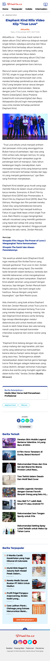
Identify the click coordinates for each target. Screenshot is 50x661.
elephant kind (10, 405)
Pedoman (30, 648)
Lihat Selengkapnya (25, 620)
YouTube (37, 643)
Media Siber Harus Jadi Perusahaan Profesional (22, 394)
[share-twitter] (23, 420)
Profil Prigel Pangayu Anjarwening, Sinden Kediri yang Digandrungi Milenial (17, 596)
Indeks (28, 9)
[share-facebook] (19, 420)
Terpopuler (16, 9)
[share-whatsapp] (27, 420)
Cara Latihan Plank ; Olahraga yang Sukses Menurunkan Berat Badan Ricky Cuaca (18, 608)
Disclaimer (39, 648)
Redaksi (9, 648)
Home (5, 9)
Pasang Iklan (19, 648)
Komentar (25, 426)
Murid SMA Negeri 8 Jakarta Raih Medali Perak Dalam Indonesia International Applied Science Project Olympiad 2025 (17, 571)
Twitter (31, 643)
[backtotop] (25, 630)
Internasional (41, 9)
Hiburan (24, 405)
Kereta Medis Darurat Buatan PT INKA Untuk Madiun (18, 583)
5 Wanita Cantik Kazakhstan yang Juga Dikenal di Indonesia (18, 558)
